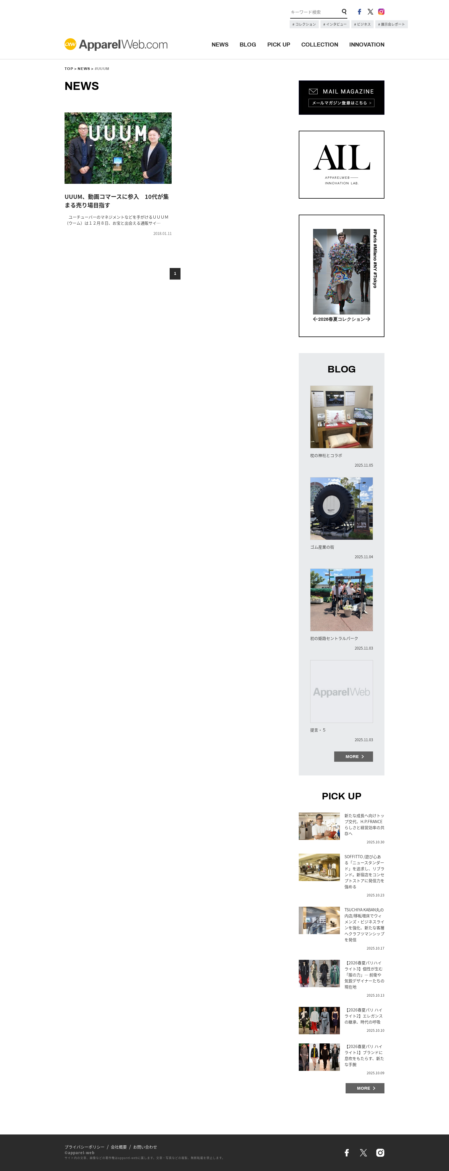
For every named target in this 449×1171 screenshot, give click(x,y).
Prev (315, 319)
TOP (69, 69)
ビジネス (363, 24)
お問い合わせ (145, 1147)
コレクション (305, 24)
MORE (352, 756)
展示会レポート (392, 24)
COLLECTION (319, 44)
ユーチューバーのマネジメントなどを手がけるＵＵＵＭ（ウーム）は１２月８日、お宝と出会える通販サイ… (117, 220)
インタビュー (336, 24)
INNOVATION (366, 44)
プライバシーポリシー (85, 1147)
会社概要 (119, 1147)
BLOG (248, 44)
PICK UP (278, 44)
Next (368, 319)
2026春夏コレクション (341, 319)
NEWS (220, 44)
